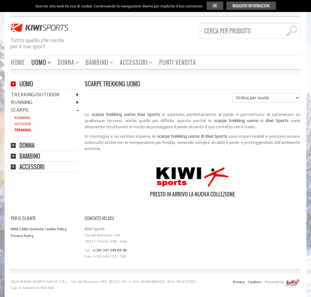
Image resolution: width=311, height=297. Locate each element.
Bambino (97, 63)
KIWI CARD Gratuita (27, 229)
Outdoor (22, 124)
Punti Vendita (177, 62)
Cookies (254, 282)
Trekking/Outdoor (35, 94)
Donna (66, 63)
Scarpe (20, 110)
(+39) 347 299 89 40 (110, 250)
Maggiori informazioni (251, 5)
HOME (18, 62)
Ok (215, 5)
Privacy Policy (22, 236)
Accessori (133, 63)
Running (21, 102)
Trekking (22, 130)
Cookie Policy (56, 229)
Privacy (239, 282)
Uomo (39, 63)
